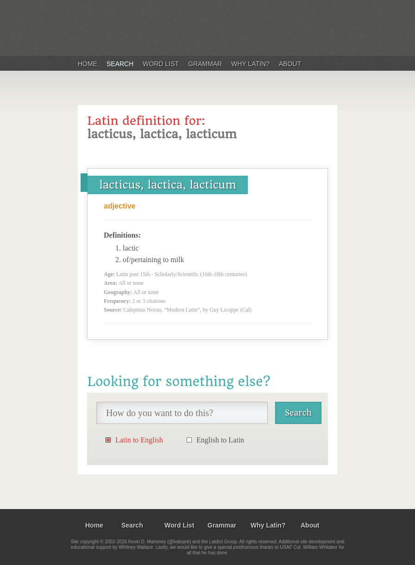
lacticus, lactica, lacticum (167, 184)
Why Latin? (250, 64)
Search (120, 64)
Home (87, 64)
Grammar (205, 64)
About (290, 64)
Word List (161, 64)
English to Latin (220, 440)
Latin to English (139, 440)
